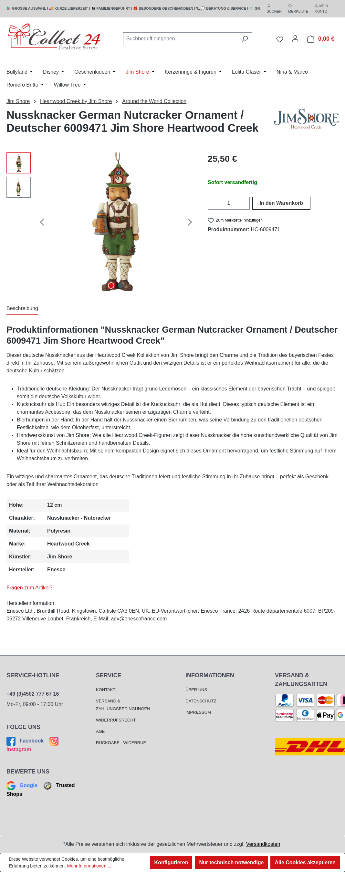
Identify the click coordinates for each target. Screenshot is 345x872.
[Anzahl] (228, 203)
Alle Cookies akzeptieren (305, 862)
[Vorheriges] (42, 221)
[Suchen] (244, 38)
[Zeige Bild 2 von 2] (120, 285)
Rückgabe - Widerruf (121, 742)
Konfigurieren (171, 862)
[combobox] (180, 38)
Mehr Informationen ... (89, 865)
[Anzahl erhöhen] (246, 203)
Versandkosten (263, 844)
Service (108, 675)
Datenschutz (200, 701)
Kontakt (105, 689)
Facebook (25, 740)
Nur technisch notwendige (231, 862)
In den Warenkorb (281, 203)
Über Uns (196, 689)
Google (22, 785)
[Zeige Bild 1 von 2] (111, 285)
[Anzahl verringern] (212, 203)
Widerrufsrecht (116, 720)
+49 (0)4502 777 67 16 (32, 694)
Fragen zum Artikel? (29, 587)
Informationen (209, 675)
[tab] (22, 309)
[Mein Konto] (295, 38)
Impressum (198, 712)
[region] (100, 221)
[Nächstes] (190, 221)
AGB (100, 731)
